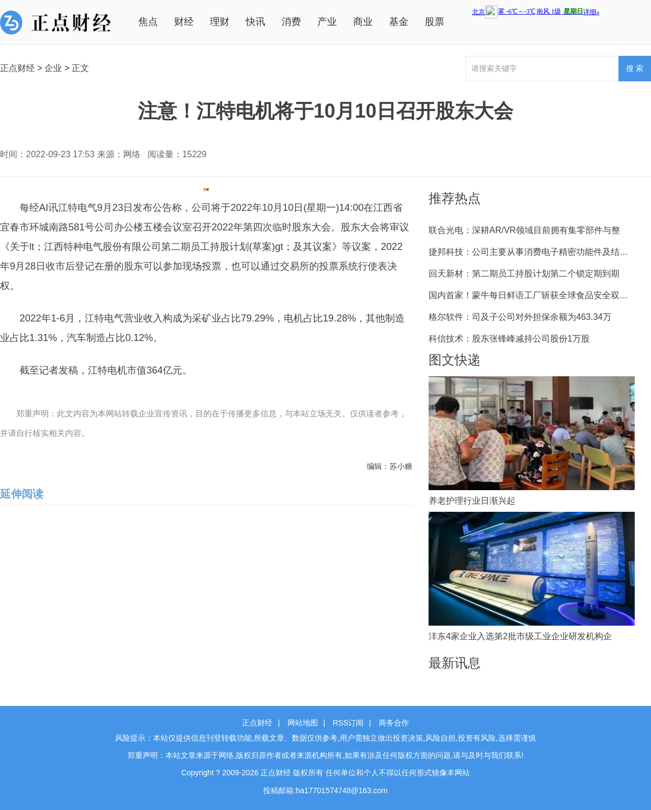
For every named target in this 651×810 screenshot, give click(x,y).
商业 (363, 21)
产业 (327, 21)
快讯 (255, 21)
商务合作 (394, 722)
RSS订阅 (348, 722)
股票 (434, 21)
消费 (291, 21)
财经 (184, 21)
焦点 (148, 21)
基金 (399, 21)
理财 (219, 21)
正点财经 (17, 68)
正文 (80, 68)
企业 (53, 68)
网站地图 (303, 722)
